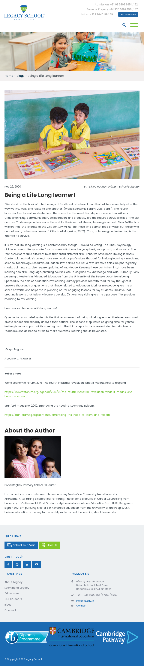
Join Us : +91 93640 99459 (95, 14)
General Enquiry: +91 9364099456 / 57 (112, 9)
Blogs (7, 604)
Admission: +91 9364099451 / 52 (116, 4)
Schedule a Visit (24, 545)
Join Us (52, 545)
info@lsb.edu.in (82, 600)
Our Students (13, 599)
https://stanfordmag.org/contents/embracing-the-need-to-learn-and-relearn (57, 415)
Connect (10, 610)
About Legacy (13, 582)
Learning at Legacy (16, 588)
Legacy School (34, 659)
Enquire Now (128, 14)
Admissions (11, 593)
